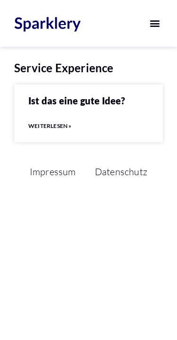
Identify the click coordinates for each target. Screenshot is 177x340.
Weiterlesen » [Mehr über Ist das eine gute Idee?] (50, 125)
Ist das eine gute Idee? (77, 100)
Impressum (53, 172)
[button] (155, 23)
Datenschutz (121, 172)
